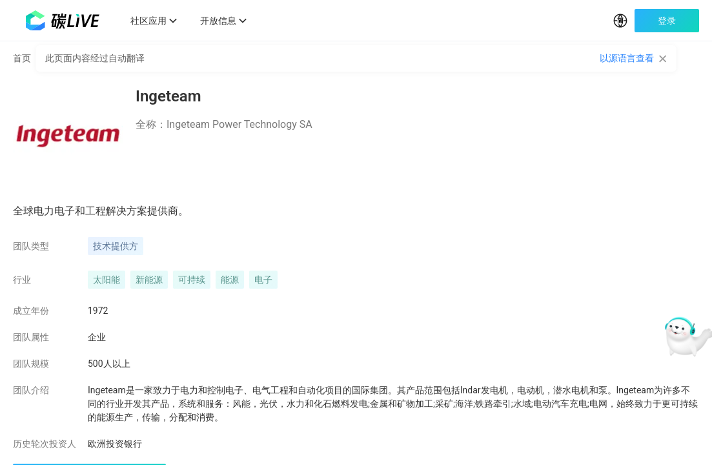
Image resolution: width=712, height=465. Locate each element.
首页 (22, 67)
